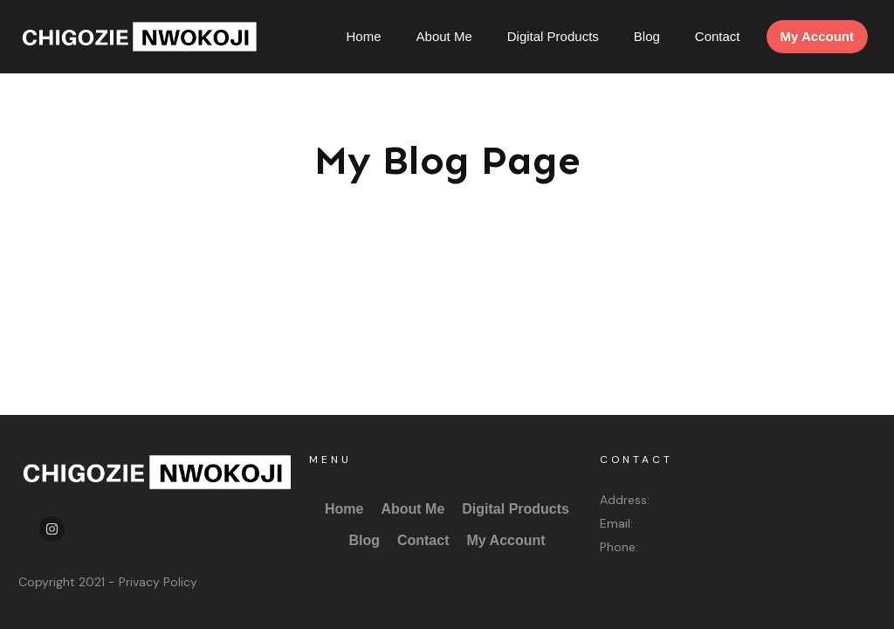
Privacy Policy (158, 582)
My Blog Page (447, 160)
